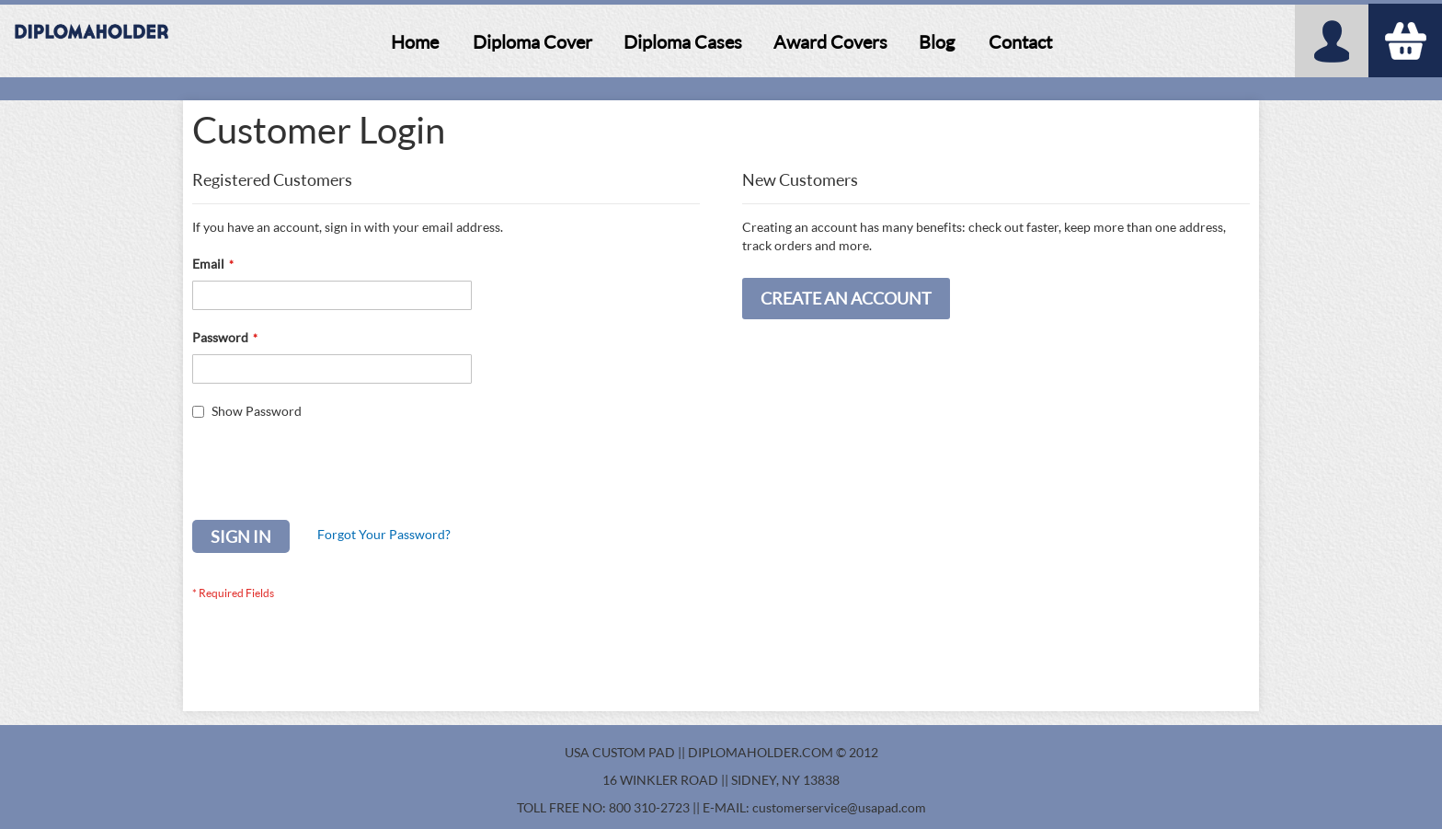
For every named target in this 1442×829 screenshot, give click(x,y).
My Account (1331, 41)
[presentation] (332, 475)
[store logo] (92, 41)
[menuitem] (415, 41)
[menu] (721, 43)
